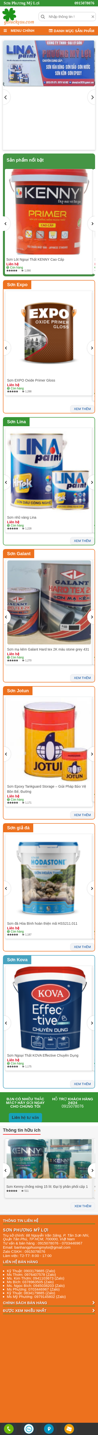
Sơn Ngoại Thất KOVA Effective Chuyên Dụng (42, 1055)
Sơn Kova (17, 959)
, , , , (46, 1237)
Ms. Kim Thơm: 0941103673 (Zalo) (35, 1278)
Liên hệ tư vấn (25, 1117)
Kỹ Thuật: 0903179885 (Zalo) (31, 1271)
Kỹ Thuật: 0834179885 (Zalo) (31, 1293)
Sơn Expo (17, 284)
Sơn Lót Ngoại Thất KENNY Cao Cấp (35, 259)
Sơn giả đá (18, 827)
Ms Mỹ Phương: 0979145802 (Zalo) (36, 1296)
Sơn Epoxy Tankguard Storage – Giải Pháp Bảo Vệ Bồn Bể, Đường (46, 789)
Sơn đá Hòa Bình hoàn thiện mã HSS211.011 (42, 923)
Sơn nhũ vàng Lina (21, 517)
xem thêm (82, 409)
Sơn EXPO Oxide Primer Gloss (31, 380)
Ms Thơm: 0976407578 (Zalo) (31, 1274)
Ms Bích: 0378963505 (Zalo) (30, 1282)
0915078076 (84, 3)
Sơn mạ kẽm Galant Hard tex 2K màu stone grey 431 (48, 649)
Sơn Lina (16, 421)
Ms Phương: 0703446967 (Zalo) (33, 1289)
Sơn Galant (19, 553)
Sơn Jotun (18, 690)
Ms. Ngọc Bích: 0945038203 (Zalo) (36, 1285)
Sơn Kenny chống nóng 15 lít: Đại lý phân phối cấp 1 (47, 1187)
